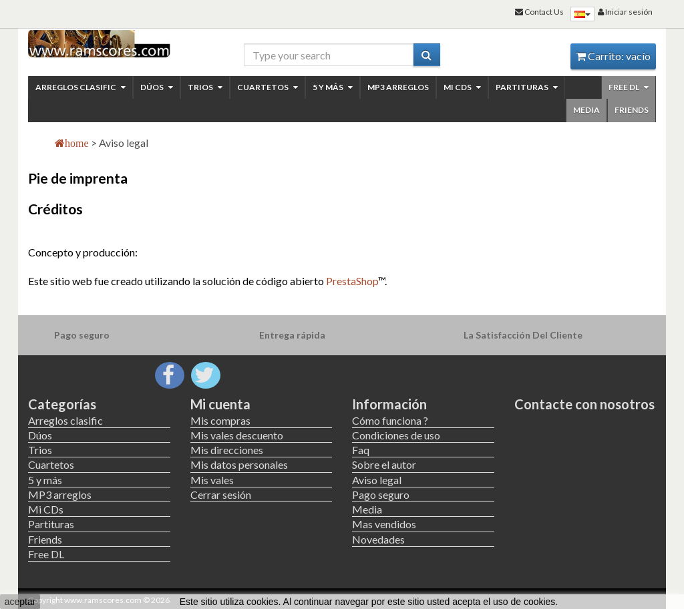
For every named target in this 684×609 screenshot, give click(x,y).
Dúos (156, 87)
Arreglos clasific (80, 87)
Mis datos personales (239, 464)
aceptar (20, 601)
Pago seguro (380, 494)
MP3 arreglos (398, 87)
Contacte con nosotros (584, 404)
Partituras (527, 87)
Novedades (378, 539)
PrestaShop (352, 280)
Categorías (62, 404)
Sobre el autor (384, 464)
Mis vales (212, 479)
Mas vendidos (384, 524)
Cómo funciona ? (390, 420)
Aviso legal (376, 479)
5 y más (333, 87)
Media (586, 110)
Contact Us (539, 12)
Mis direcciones (226, 449)
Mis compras (220, 420)
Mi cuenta (220, 404)
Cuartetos (267, 87)
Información (389, 404)
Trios (205, 87)
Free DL (629, 87)
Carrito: (613, 55)
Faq (360, 449)
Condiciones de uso (396, 435)
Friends (632, 110)
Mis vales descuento (236, 435)
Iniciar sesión (625, 12)
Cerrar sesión (220, 494)
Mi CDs (462, 87)
